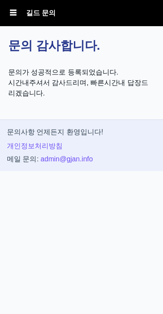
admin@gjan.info (66, 159)
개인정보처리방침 (35, 146)
